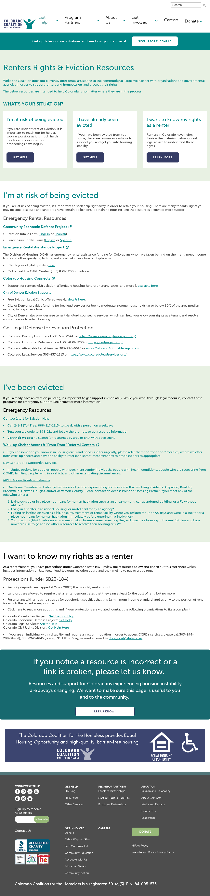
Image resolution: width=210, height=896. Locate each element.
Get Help (65, 620)
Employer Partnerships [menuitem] (112, 804)
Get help (20, 157)
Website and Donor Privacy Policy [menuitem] (153, 852)
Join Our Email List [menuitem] (76, 846)
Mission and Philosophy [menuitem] (155, 791)
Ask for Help (48, 624)
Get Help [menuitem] (43, 20)
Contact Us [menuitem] (148, 811)
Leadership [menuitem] (148, 817)
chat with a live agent (99, 438)
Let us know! (105, 711)
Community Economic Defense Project (35, 227)
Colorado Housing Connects (26, 278)
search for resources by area (58, 438)
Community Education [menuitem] (79, 853)
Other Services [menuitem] (74, 804)
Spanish (60, 234)
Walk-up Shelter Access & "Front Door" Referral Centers (49, 445)
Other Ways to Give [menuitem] (77, 839)
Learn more (163, 157)
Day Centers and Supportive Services (30, 463)
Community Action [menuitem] (77, 873)
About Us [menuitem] (111, 20)
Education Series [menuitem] (75, 866)
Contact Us (23, 831)
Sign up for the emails (154, 41)
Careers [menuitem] (171, 19)
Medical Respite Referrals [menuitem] (114, 797)
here (51, 265)
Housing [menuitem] (70, 791)
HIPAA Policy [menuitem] (140, 845)
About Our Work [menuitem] (151, 797)
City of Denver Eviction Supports (27, 292)
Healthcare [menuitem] (72, 797)
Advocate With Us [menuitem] (76, 859)
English (44, 234)
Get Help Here (58, 627)
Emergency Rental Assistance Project (33, 247)
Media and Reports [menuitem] (153, 804)
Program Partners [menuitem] (73, 20)
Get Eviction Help (61, 616)
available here (148, 285)
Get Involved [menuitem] (139, 20)
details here (76, 299)
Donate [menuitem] (192, 21)
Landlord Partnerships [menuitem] (111, 791)
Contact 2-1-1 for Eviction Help (26, 418)
